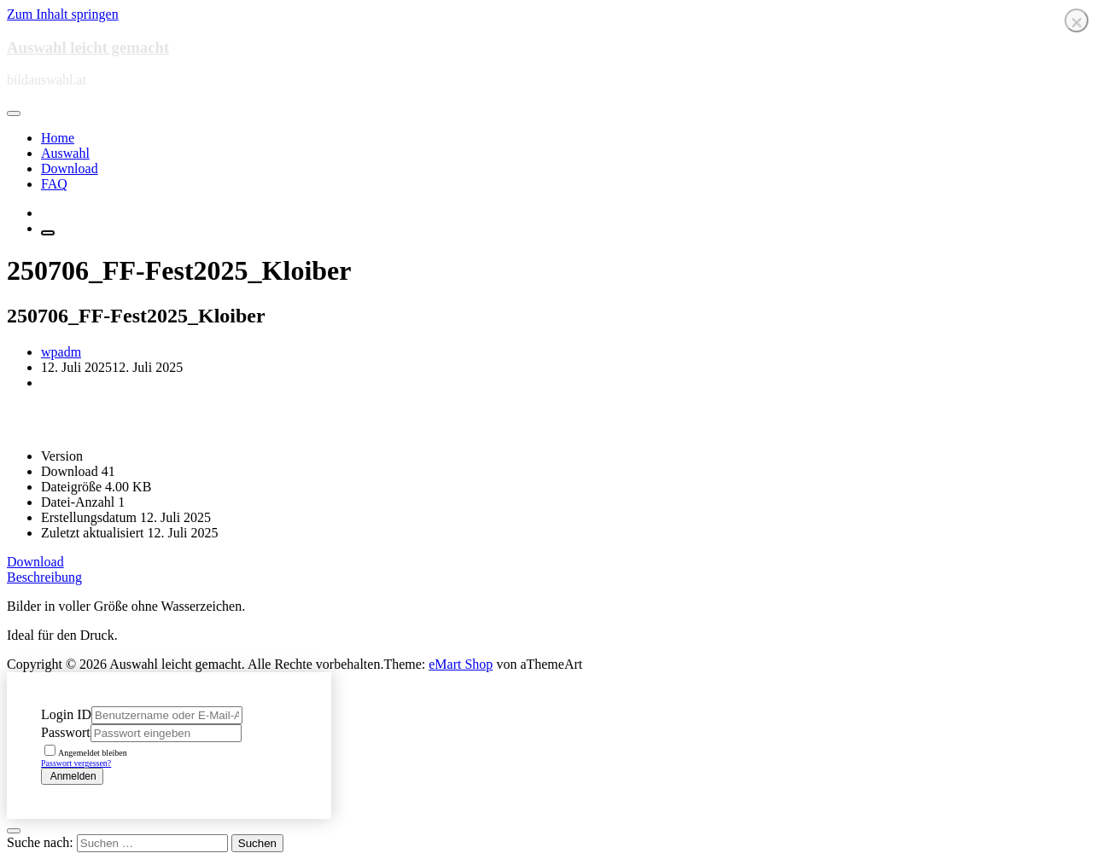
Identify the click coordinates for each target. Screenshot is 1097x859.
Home (57, 138)
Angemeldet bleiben (85, 752)
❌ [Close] (1076, 22)
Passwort (65, 732)
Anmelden (72, 776)
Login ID (66, 714)
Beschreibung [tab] (44, 577)
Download (69, 168)
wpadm (61, 352)
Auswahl (65, 153)
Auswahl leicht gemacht (88, 47)
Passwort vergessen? (76, 763)
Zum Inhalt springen (63, 14)
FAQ (54, 184)
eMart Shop (461, 664)
